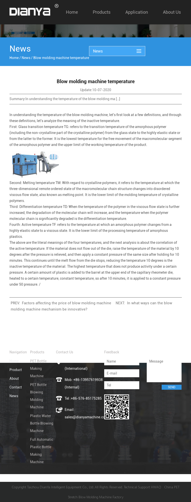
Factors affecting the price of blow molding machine (66, 303)
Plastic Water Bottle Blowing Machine (41, 423)
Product (15, 370)
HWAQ (156, 487)
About (14, 378)
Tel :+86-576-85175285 (83, 398)
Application (136, 12)
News (26, 58)
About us (172, 12)
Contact (15, 387)
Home (72, 12)
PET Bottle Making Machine (38, 368)
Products (101, 12)
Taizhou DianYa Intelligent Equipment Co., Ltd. (60, 487)
